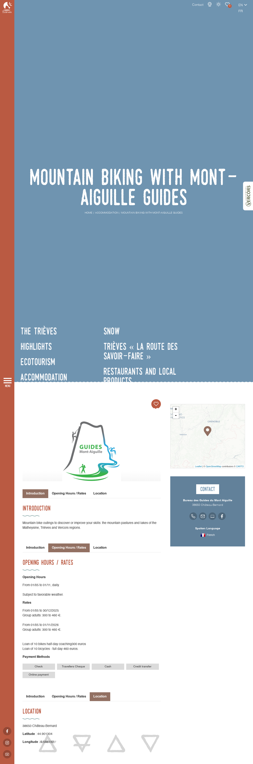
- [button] (175, 416)
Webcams (195, 8)
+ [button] (175, 410)
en (226, 9)
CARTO (240, 466)
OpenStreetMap (213, 466)
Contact (183, 9)
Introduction (35, 547)
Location (100, 493)
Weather (204, 8)
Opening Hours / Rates (69, 493)
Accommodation (213, 8)
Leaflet (198, 466)
